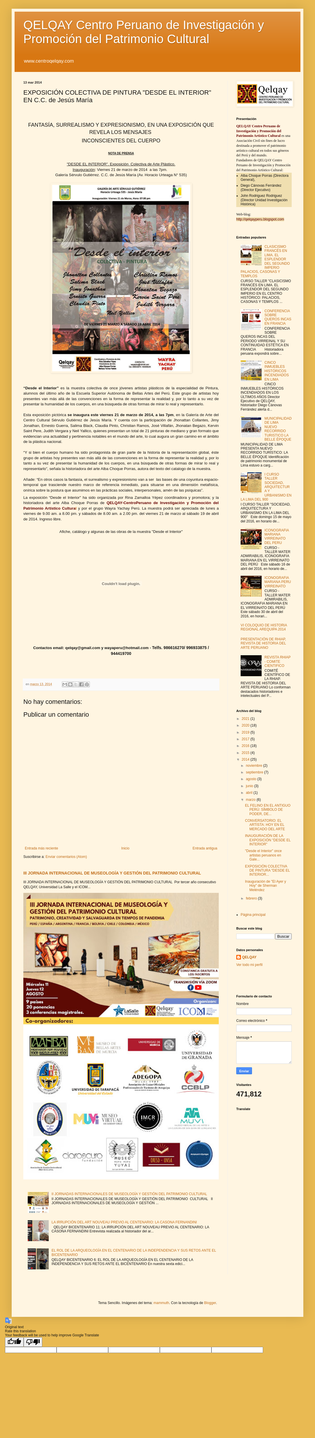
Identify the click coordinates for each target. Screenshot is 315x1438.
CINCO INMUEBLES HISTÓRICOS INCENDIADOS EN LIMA (277, 371)
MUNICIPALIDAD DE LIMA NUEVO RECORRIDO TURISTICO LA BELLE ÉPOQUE (278, 428)
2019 (246, 732)
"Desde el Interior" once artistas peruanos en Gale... (263, 855)
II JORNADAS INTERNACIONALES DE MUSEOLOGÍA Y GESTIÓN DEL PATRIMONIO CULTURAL (129, 1194)
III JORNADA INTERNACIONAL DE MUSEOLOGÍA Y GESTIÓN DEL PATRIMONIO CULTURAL (112, 873)
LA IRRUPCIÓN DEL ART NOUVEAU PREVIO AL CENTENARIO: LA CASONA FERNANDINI (124, 1222)
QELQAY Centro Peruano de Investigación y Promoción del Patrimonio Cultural (143, 32)
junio (250, 786)
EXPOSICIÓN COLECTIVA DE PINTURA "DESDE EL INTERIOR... (267, 870)
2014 (246, 759)
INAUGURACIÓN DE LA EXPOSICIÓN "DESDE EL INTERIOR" (267, 840)
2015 (246, 753)
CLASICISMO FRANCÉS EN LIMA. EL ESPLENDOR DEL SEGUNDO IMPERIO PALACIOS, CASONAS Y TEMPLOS (265, 261)
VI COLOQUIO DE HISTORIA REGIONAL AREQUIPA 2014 (264, 627)
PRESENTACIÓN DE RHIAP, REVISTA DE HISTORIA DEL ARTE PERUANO (263, 643)
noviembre (254, 766)
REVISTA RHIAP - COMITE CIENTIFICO (278, 661)
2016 (246, 746)
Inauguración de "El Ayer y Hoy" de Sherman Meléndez (265, 885)
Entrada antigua (204, 848)
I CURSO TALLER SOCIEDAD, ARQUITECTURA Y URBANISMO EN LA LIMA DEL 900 (266, 486)
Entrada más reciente (41, 848)
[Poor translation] (33, 1342)
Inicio (125, 848)
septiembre (255, 772)
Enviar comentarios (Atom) (66, 857)
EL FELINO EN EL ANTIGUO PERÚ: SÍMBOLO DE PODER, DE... (267, 809)
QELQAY (249, 957)
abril (249, 793)
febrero (252, 898)
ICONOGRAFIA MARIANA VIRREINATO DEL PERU (277, 536)
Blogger (210, 1303)
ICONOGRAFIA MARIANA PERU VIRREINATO (278, 582)
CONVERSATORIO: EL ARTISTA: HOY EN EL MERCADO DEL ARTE (265, 825)
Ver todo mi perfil (249, 965)
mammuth (161, 1303)
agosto (251, 779)
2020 (246, 725)
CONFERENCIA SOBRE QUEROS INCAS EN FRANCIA (278, 317)
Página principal (253, 915)
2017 (246, 739)
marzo (251, 800)
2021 (246, 719)
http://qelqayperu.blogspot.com (260, 219)
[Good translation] (14, 1342)
